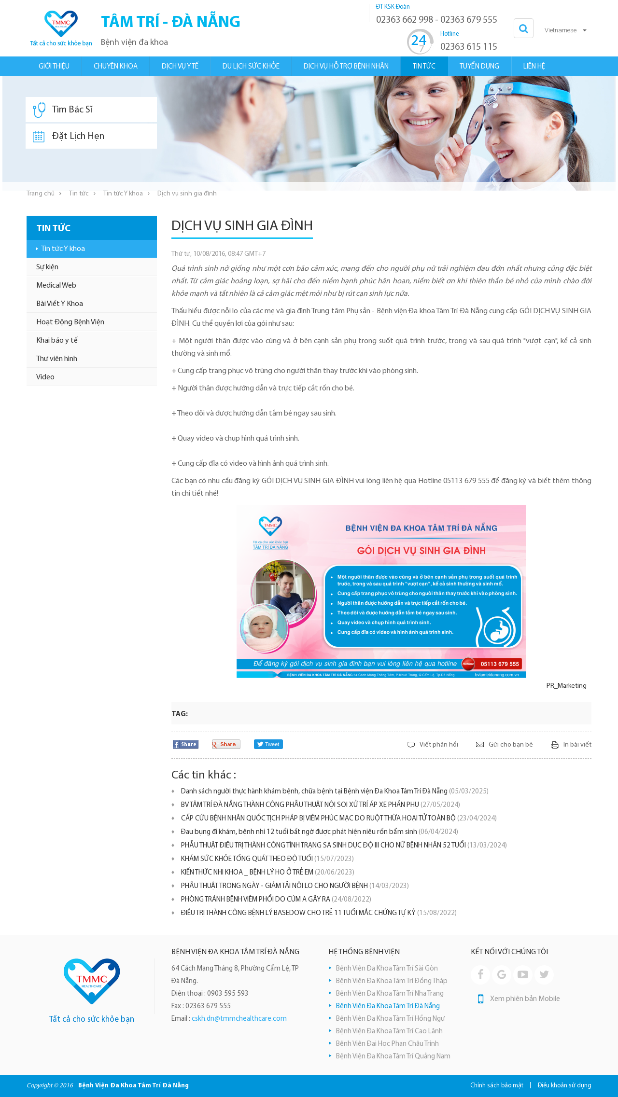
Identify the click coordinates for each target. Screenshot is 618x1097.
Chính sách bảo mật (496, 1086)
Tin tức (79, 193)
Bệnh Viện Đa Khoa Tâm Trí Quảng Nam (393, 1056)
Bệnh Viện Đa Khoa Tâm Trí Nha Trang (390, 994)
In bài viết (577, 745)
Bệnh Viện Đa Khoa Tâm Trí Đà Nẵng (388, 1006)
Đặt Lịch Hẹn (68, 136)
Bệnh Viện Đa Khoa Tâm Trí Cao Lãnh (389, 1031)
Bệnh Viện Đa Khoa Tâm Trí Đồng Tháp (392, 981)
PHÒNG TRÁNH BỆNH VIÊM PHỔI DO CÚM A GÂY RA (276, 899)
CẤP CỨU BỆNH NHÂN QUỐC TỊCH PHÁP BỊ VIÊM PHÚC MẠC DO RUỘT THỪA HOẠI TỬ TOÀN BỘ (339, 818)
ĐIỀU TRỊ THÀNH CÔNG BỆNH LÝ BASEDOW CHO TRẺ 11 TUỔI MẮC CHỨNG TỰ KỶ (319, 913)
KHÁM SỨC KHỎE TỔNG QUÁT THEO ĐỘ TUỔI (267, 859)
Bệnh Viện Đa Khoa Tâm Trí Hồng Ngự (390, 1019)
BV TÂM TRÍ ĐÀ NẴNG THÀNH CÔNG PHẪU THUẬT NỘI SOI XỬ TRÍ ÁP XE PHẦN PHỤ (320, 805)
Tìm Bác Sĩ (62, 110)
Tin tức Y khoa (123, 193)
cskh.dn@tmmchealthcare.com (239, 1019)
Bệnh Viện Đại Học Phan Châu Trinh (387, 1044)
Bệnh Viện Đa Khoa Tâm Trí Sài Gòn (387, 968)
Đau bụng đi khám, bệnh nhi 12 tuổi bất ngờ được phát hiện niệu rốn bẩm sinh (319, 832)
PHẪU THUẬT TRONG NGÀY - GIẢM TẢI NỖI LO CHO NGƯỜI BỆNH (295, 886)
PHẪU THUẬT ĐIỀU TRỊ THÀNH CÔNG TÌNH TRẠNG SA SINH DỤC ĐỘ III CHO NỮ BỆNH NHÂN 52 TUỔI (344, 845)
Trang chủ (41, 193)
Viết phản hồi (439, 745)
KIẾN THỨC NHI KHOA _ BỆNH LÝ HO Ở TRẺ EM (267, 872)
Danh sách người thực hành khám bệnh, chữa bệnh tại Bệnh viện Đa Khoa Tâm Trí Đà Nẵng (335, 791)
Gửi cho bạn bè (511, 745)
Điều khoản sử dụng (564, 1086)
